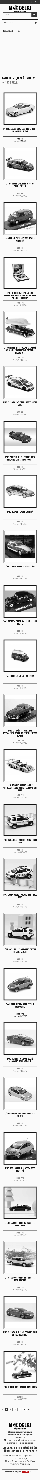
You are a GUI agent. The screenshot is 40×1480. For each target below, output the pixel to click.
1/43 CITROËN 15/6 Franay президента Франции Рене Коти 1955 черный (20, 733)
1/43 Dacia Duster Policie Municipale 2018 (20, 841)
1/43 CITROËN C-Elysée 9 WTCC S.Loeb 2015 (20, 403)
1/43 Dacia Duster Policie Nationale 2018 (20, 896)
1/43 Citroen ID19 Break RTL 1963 (20, 566)
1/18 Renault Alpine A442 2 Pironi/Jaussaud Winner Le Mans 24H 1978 (20, 788)
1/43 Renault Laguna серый (20, 511)
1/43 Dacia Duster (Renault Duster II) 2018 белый (20, 950)
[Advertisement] (20, 55)
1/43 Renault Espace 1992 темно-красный (20, 239)
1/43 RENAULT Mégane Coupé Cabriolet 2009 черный (20, 1060)
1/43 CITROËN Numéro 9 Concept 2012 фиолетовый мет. (20, 1333)
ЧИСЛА (25, 1472)
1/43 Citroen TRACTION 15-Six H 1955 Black (20, 622)
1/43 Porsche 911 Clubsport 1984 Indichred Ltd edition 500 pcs (20, 458)
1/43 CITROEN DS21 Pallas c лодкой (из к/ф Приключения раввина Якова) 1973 (20, 350)
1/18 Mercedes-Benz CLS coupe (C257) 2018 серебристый (20, 130)
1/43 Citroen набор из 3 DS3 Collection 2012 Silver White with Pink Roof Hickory (20, 295)
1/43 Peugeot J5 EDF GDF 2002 (20, 675)
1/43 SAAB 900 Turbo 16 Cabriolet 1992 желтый (20, 1279)
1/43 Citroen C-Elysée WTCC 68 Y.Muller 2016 (20, 185)
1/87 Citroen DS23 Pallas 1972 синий (20, 1387)
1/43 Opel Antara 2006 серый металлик (20, 1005)
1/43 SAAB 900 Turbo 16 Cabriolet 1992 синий (20, 1224)
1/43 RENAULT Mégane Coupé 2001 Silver (20, 1115)
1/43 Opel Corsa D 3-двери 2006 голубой (20, 1169)
